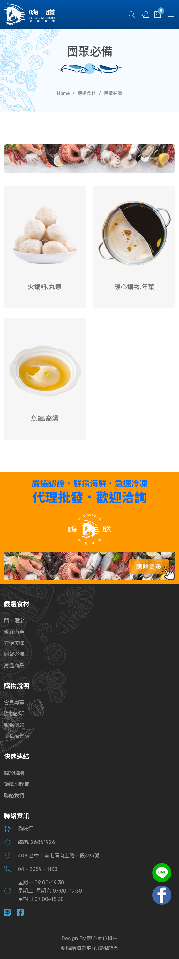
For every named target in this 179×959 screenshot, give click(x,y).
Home (63, 93)
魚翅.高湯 (44, 418)
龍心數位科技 (102, 938)
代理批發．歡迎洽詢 (89, 497)
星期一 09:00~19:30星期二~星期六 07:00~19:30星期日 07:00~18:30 (50, 890)
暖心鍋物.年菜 (134, 287)
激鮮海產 (14, 632)
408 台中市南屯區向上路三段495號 (58, 856)
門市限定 (14, 621)
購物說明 (14, 714)
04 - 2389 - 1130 (37, 869)
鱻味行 (25, 829)
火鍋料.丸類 (45, 287)
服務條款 (14, 725)
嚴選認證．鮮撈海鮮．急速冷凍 (90, 484)
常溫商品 (14, 666)
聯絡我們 (14, 796)
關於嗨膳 (14, 773)
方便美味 (14, 643)
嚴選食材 (87, 93)
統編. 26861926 (36, 842)
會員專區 (14, 703)
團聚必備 (14, 654)
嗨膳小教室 (16, 784)
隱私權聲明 (16, 736)
